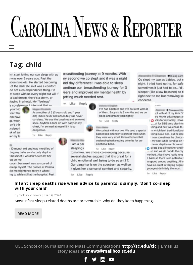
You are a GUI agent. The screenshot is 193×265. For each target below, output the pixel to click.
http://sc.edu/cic (139, 246)
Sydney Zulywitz (30, 195)
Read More (28, 213)
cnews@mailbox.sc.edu (110, 251)
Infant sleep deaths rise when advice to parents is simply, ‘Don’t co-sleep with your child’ (93, 186)
